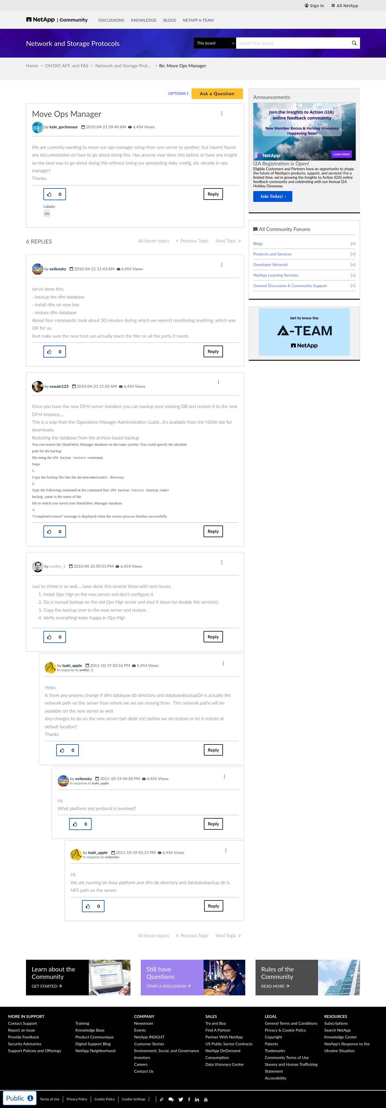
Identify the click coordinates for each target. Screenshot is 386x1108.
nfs (47, 213)
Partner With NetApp (224, 1036)
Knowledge (144, 20)
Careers (141, 1064)
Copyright (273, 1036)
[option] (304, 154)
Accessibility (275, 1077)
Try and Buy (215, 1023)
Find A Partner (217, 1030)
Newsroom (143, 1023)
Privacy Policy (77, 1099)
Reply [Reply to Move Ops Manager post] (213, 193)
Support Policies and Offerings (34, 1050)
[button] (222, 113)
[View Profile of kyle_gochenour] (64, 126)
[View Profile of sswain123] (59, 386)
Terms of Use (49, 1099)
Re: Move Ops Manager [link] (182, 65)
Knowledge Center (340, 1036)
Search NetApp (337, 1030)
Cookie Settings (133, 1099)
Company (144, 1016)
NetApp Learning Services (275, 275)
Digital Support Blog (92, 1043)
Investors (142, 1057)
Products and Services (272, 253)
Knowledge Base (89, 1030)
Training (82, 1023)
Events (140, 1030)
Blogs (169, 20)
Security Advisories (24, 1043)
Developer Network (270, 264)
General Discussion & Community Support (290, 285)
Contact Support (22, 1023)
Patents (271, 1043)
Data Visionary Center (224, 1064)
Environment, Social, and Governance (166, 1050)
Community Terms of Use (287, 1057)
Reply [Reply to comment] (213, 351)
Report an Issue (21, 1030)
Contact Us (144, 1071)
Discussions (111, 20)
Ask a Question (217, 93)
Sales (211, 1016)
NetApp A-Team (198, 20)
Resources (335, 1016)
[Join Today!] (272, 196)
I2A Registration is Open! (281, 163)
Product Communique (94, 1036)
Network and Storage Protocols (123, 65)
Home (32, 65)
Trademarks (275, 1050)
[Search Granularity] (215, 43)
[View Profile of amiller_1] (57, 566)
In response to (75, 670)
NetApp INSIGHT (149, 1036)
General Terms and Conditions (291, 1023)
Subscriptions (336, 1023)
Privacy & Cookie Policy (285, 1030)
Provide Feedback (23, 1036)
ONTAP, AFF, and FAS (67, 65)
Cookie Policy (105, 1099)
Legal (271, 1016)
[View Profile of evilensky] (58, 268)
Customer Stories (149, 1043)
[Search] (298, 43)
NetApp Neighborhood (95, 1050)
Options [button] (177, 93)
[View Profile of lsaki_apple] (72, 665)
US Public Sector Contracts (228, 1043)
